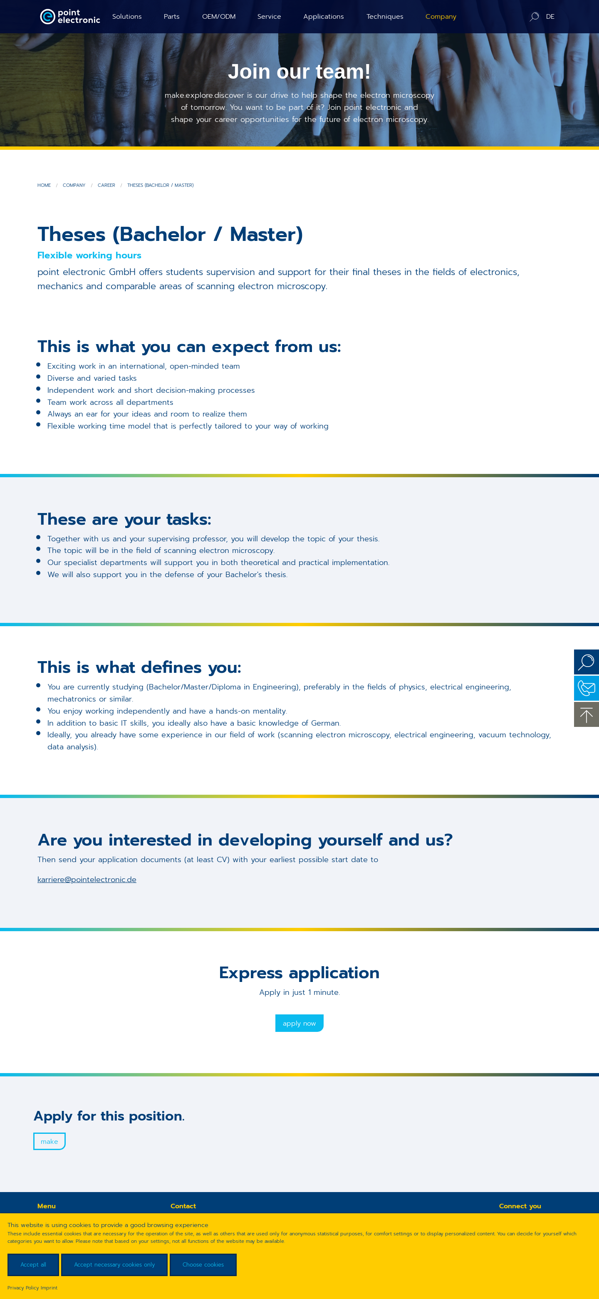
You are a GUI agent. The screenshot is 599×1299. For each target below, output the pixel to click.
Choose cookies (203, 1265)
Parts (172, 16)
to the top (586, 714)
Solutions (127, 16)
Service (269, 16)
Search (586, 662)
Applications (323, 16)
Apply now (299, 1024)
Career (106, 185)
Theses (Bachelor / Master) (160, 185)
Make (49, 1142)
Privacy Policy (23, 1288)
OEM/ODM (218, 16)
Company (441, 16)
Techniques (384, 16)
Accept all (33, 1265)
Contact (586, 688)
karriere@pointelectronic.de (86, 879)
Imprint (49, 1288)
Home (44, 185)
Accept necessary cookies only (114, 1265)
